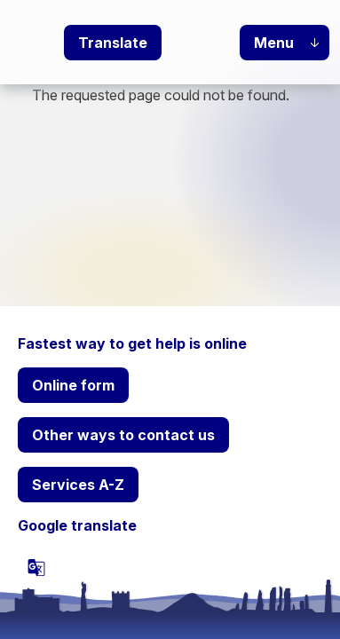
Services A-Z (78, 484)
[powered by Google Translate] (36, 567)
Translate (112, 42)
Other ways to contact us (123, 435)
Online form (73, 385)
